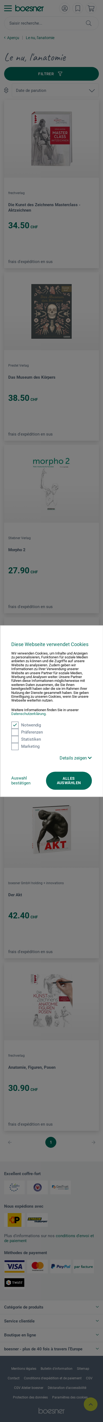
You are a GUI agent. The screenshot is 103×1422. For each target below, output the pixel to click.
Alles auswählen (69, 780)
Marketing (25, 746)
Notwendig (26, 725)
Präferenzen (27, 732)
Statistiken (26, 739)
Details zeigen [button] (76, 758)
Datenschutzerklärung (28, 714)
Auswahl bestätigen (20, 781)
